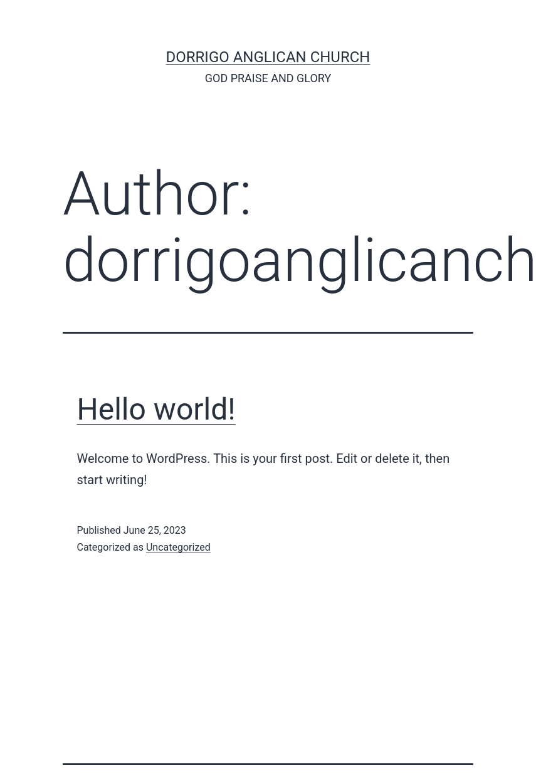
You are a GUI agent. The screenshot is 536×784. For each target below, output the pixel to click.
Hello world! (156, 409)
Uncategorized (178, 547)
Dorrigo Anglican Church (268, 57)
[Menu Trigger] (60, 36)
